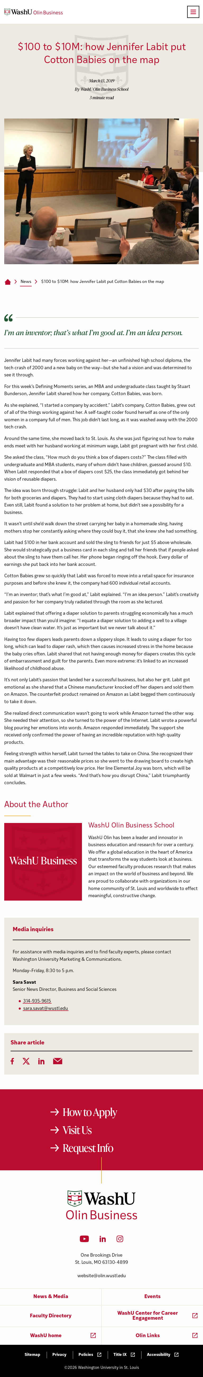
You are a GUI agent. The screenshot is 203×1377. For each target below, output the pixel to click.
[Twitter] (26, 1063)
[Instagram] (120, 1240)
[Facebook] (12, 1063)
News (26, 282)
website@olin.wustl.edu (101, 1276)
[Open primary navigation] (193, 11)
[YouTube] (84, 1240)
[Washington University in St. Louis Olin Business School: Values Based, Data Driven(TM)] (101, 1218)
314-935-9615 (37, 1001)
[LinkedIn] (41, 1063)
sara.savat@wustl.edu (45, 1008)
